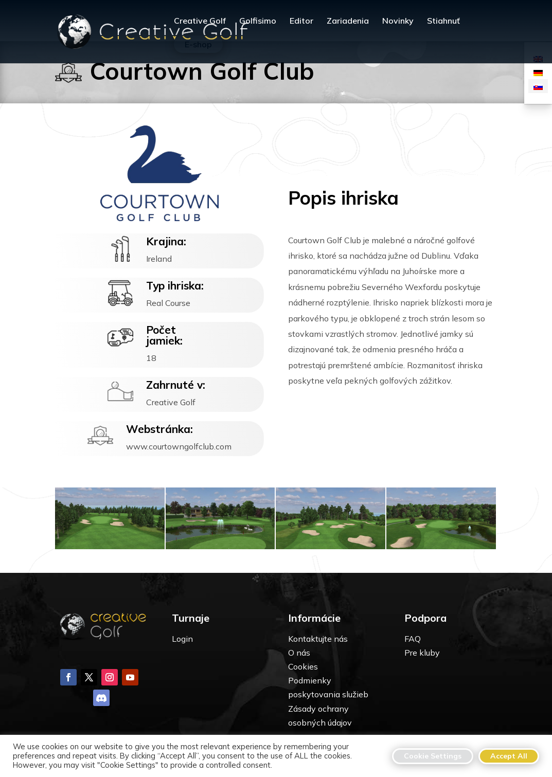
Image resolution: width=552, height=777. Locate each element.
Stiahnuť (443, 21)
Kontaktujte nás (318, 639)
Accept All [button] (508, 756)
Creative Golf (200, 21)
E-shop (198, 44)
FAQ (412, 639)
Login (182, 639)
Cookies (303, 666)
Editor (301, 21)
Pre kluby (422, 652)
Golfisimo (257, 21)
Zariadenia (348, 21)
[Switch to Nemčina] (538, 72)
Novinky (398, 21)
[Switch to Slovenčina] (538, 86)
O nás (299, 652)
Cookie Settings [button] (432, 756)
